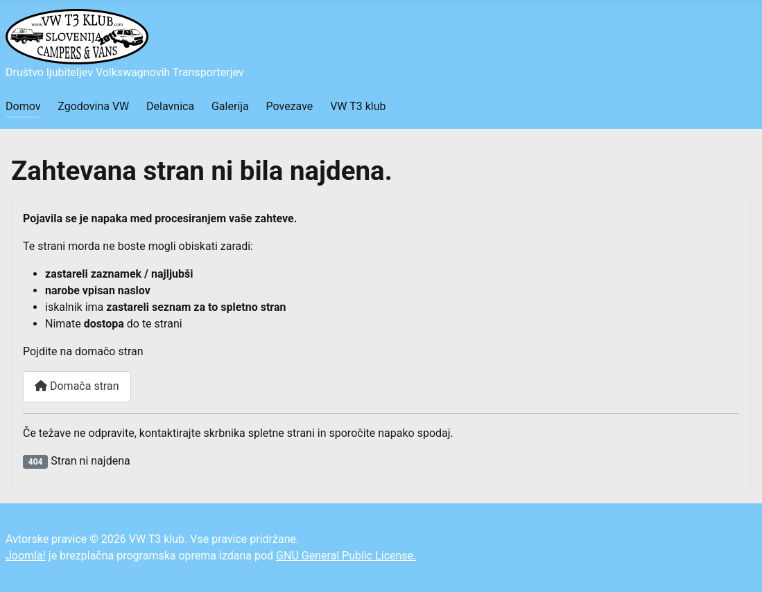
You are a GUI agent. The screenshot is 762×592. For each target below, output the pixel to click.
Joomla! (26, 555)
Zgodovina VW (93, 106)
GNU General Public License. (346, 555)
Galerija (230, 106)
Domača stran (77, 386)
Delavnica (170, 106)
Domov (23, 106)
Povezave (289, 106)
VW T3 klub (358, 106)
